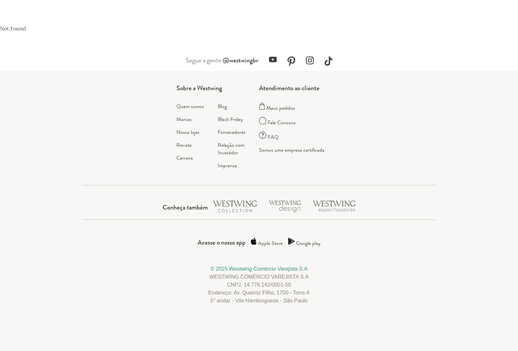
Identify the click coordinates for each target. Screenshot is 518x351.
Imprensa (227, 165)
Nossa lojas (188, 132)
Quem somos (190, 106)
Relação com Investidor (231, 148)
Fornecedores (231, 132)
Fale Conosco (277, 122)
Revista (184, 145)
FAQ (268, 137)
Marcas (184, 119)
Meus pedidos (277, 108)
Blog (222, 106)
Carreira (184, 158)
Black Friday (230, 119)
